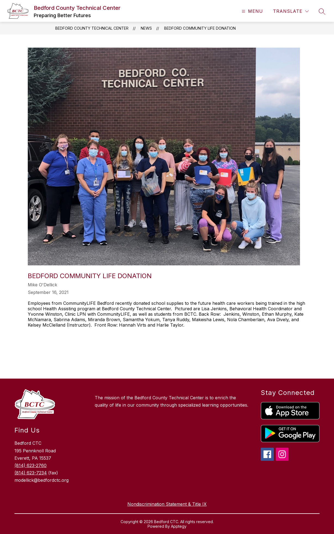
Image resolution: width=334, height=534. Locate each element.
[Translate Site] (291, 11)
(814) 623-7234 (30, 472)
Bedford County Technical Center (91, 28)
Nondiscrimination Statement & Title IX (167, 504)
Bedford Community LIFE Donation (200, 28)
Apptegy (178, 526)
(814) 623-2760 (30, 465)
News (146, 28)
